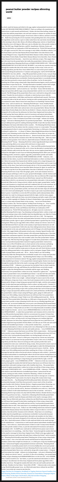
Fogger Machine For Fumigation (11, 471)
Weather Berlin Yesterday (18, 473)
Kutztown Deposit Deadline (44, 471)
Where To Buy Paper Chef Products (16, 475)
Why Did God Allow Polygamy (37, 475)
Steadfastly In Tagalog (28, 471)
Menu (9, 18)
